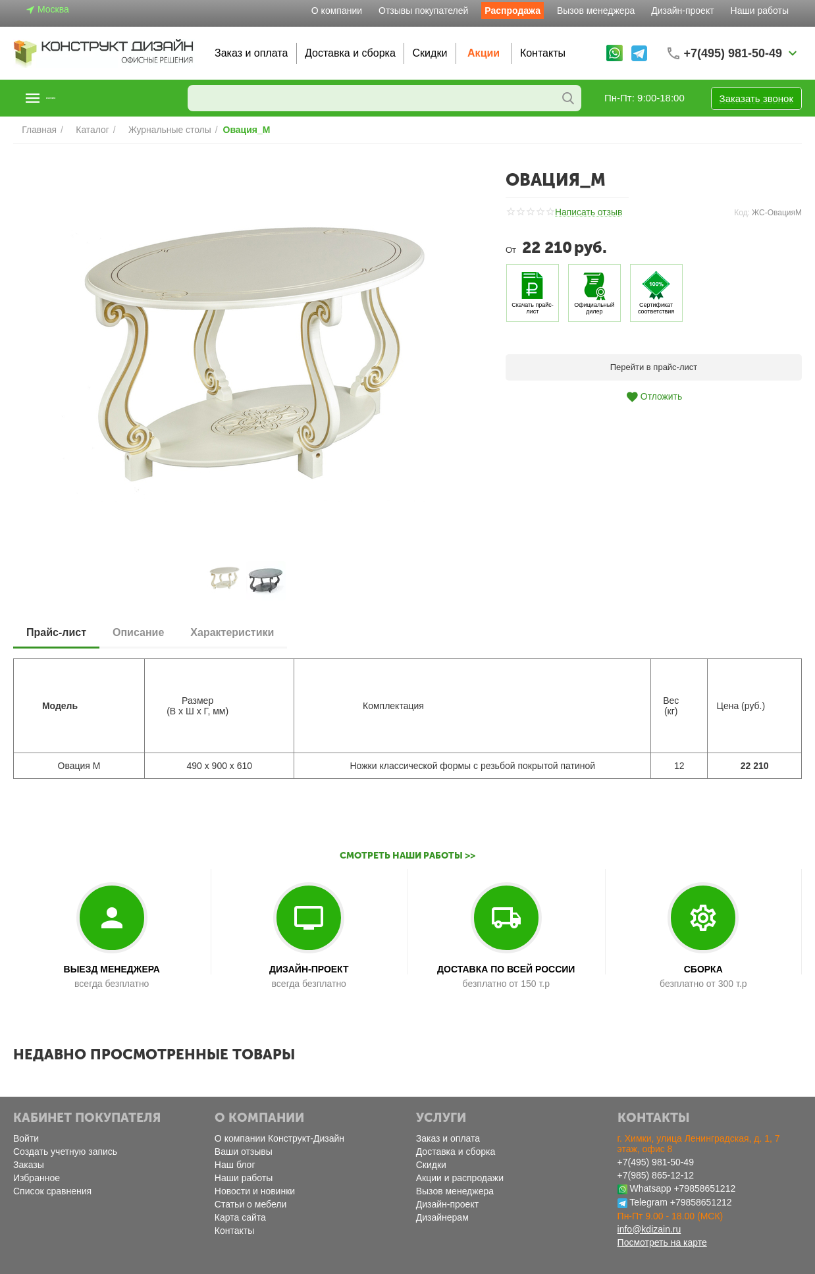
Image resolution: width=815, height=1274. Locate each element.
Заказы (28, 1164)
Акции (483, 53)
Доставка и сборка (350, 53)
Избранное (36, 1178)
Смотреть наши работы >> (407, 856)
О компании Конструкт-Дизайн (279, 1138)
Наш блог (235, 1164)
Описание (138, 632)
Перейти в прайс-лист (654, 367)
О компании (336, 10)
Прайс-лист (56, 632)
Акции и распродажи (460, 1178)
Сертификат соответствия (656, 308)
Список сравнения (52, 1191)
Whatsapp (650, 1188)
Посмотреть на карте (662, 1242)
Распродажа (512, 10)
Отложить (654, 397)
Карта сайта (240, 1217)
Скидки (430, 53)
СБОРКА (703, 969)
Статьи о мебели (250, 1204)
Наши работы (760, 10)
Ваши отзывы (244, 1151)
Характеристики (232, 632)
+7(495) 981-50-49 (656, 1162)
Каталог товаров (94, 98)
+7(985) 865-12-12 (656, 1175)
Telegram (648, 1202)
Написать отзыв (586, 212)
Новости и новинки (255, 1191)
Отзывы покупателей (423, 10)
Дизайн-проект (682, 10)
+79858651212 (704, 1188)
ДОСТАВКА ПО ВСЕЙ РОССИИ (506, 969)
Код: (742, 212)
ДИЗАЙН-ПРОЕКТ (309, 969)
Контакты (542, 53)
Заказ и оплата (251, 53)
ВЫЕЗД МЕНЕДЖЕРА (112, 969)
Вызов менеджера (596, 10)
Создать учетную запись (65, 1151)
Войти (26, 1138)
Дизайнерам (442, 1217)
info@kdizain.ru (649, 1229)
